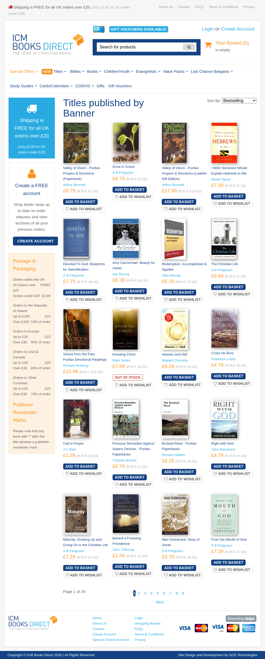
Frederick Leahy (223, 359)
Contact (184, 7)
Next (160, 602)
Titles (54, 71)
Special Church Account (111, 640)
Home (97, 618)
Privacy (249, 7)
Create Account (237, 29)
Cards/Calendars (56, 86)
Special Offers (24, 71)
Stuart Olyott (220, 179)
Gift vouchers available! (139, 29)
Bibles (77, 71)
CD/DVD (84, 86)
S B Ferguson (123, 173)
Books (94, 71)
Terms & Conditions (223, 7)
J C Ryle (69, 449)
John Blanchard (223, 449)
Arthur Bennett (74, 185)
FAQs (199, 7)
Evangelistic (148, 71)
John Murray (171, 275)
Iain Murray (121, 274)
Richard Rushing (76, 365)
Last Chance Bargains (212, 71)
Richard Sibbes (173, 455)
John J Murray (123, 550)
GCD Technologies (243, 655)
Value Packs (175, 71)
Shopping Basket (147, 623)
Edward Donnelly (175, 360)
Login (208, 29)
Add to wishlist (83, 209)
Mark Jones (121, 360)
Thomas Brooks (125, 460)
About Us (166, 7)
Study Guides (23, 86)
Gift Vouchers (120, 86)
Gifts (101, 86)
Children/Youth (118, 71)
